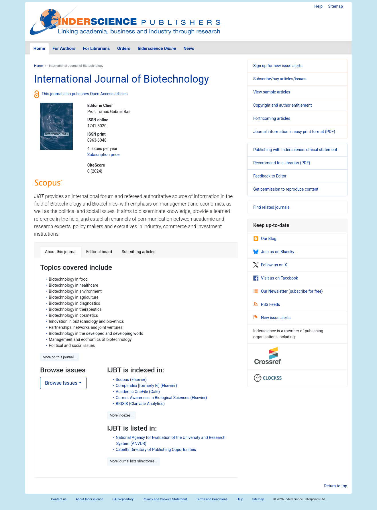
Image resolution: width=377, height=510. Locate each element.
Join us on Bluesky (273, 251)
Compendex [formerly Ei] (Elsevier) (146, 385)
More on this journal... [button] (59, 357)
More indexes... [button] (121, 415)
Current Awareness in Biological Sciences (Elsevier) (161, 397)
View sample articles (271, 92)
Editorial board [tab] (99, 251)
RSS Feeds (267, 304)
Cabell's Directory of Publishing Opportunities (156, 449)
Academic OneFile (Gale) (138, 391)
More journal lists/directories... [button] (133, 461)
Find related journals (271, 207)
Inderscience (157, 48)
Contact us (58, 499)
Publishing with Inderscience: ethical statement (295, 149)
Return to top (335, 486)
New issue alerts (272, 317)
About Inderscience (89, 499)
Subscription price (103, 154)
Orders (123, 48)
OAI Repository (122, 499)
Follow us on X (270, 265)
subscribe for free (305, 291)
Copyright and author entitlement (282, 105)
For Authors (63, 48)
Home (39, 48)
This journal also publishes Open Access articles (85, 93)
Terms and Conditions (211, 499)
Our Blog (264, 238)
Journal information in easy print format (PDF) (294, 131)
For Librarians (96, 48)
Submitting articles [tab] (138, 251)
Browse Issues (61, 383)
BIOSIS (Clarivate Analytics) (140, 403)
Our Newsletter (271, 291)
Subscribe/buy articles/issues (279, 79)
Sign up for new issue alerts (278, 65)
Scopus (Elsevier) (131, 379)
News (188, 48)
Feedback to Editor (269, 176)
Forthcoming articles (271, 118)
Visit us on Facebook (275, 278)
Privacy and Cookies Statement (165, 499)
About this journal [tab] (60, 251)
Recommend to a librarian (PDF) (281, 163)
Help (318, 6)
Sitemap (335, 6)
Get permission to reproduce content (285, 189)
